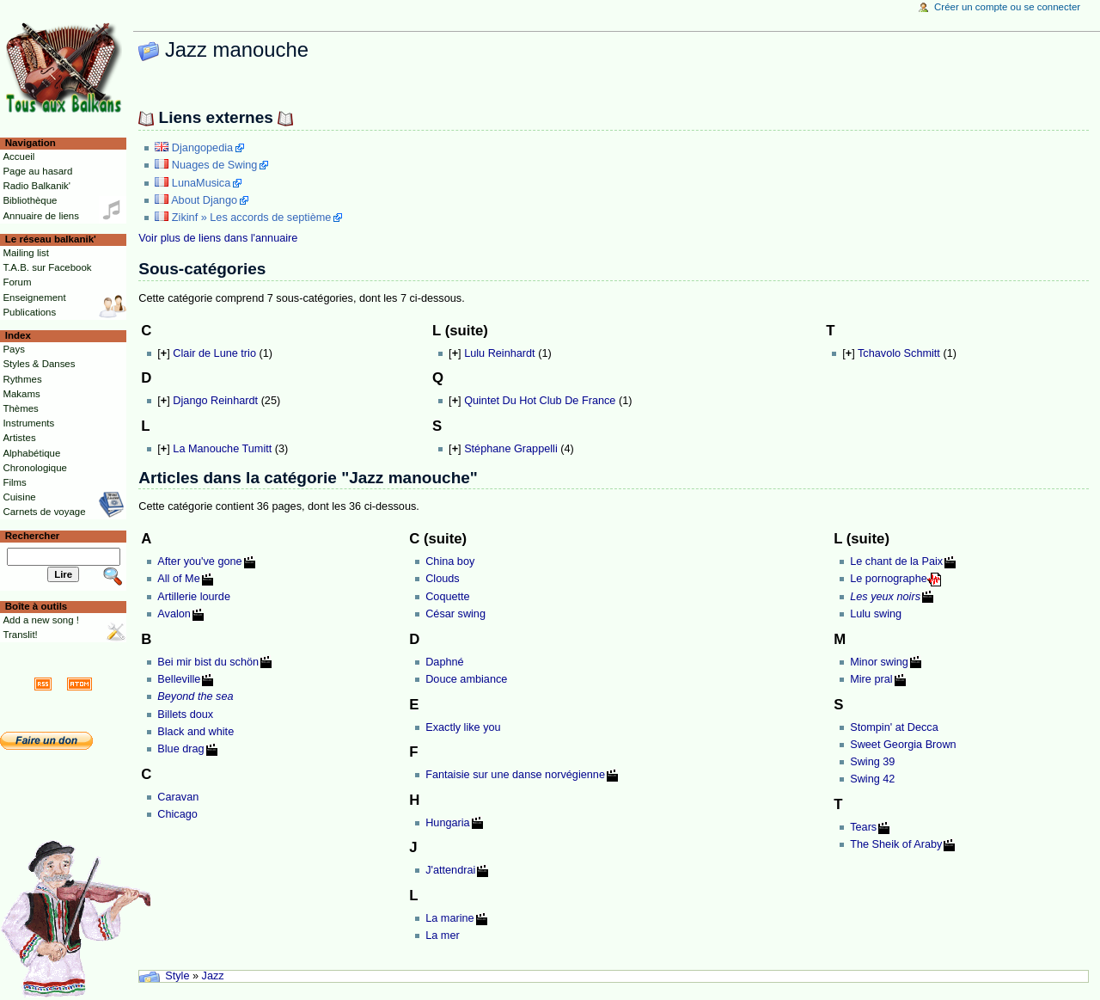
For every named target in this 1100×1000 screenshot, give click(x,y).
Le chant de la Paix (896, 561)
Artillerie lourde (193, 597)
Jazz (213, 976)
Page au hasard (37, 171)
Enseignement (34, 297)
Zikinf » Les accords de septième (251, 218)
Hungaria (447, 823)
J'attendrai (450, 870)
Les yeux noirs (885, 597)
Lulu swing (875, 614)
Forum (17, 282)
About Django (204, 200)
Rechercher (32, 536)
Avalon (174, 614)
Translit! (20, 634)
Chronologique (35, 468)
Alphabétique (31, 453)
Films (14, 482)
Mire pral (871, 679)
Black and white (195, 732)
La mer (442, 935)
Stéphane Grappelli (511, 449)
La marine (449, 918)
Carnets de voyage (44, 511)
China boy (449, 561)
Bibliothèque (30, 200)
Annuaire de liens (41, 216)
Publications (29, 312)
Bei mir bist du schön (208, 662)
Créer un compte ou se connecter (1007, 7)
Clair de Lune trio (214, 353)
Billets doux (185, 715)
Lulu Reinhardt (499, 353)
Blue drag (180, 749)
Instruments (28, 423)
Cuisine (19, 497)
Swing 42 (872, 779)
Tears (863, 827)
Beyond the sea (195, 696)
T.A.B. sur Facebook (47, 267)
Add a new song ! (41, 620)
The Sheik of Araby (896, 844)
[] (163, 353)
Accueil (18, 156)
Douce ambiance (466, 679)
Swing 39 (872, 762)
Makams (21, 394)
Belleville (178, 679)
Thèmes (20, 408)
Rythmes (22, 379)
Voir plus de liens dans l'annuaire (217, 238)
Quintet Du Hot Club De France (539, 401)
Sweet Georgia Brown (903, 745)
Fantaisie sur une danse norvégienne (515, 775)
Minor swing (879, 662)
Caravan (178, 797)
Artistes (19, 438)
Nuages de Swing (214, 165)
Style (177, 976)
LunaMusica (201, 183)
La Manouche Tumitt (222, 449)
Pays (13, 349)
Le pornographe (888, 579)
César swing (455, 614)
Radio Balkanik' (36, 186)
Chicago (177, 814)
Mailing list (25, 253)
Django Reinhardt (215, 401)
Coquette (447, 597)
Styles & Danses (39, 364)
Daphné (444, 662)
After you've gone (199, 561)
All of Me (178, 579)
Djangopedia (202, 148)
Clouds (442, 579)
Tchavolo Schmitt (899, 353)
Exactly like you (462, 727)
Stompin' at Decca (894, 727)
